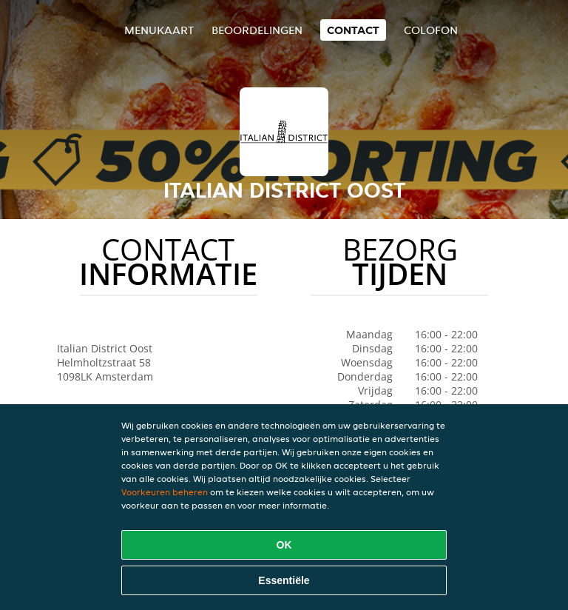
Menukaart (159, 30)
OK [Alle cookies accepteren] (284, 545)
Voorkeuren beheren (164, 491)
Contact (353, 30)
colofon (431, 30)
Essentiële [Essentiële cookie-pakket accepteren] (283, 580)
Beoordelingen (257, 30)
